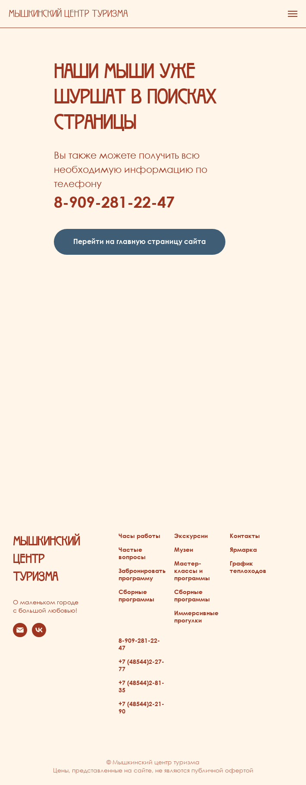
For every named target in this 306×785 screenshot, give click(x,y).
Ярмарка (243, 549)
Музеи (183, 549)
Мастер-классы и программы (192, 571)
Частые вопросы (132, 553)
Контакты (245, 535)
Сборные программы (136, 595)
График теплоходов (248, 567)
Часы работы (139, 535)
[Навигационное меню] (292, 14)
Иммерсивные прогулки (196, 616)
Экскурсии (191, 535)
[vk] (39, 634)
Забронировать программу (142, 574)
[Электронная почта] (20, 634)
